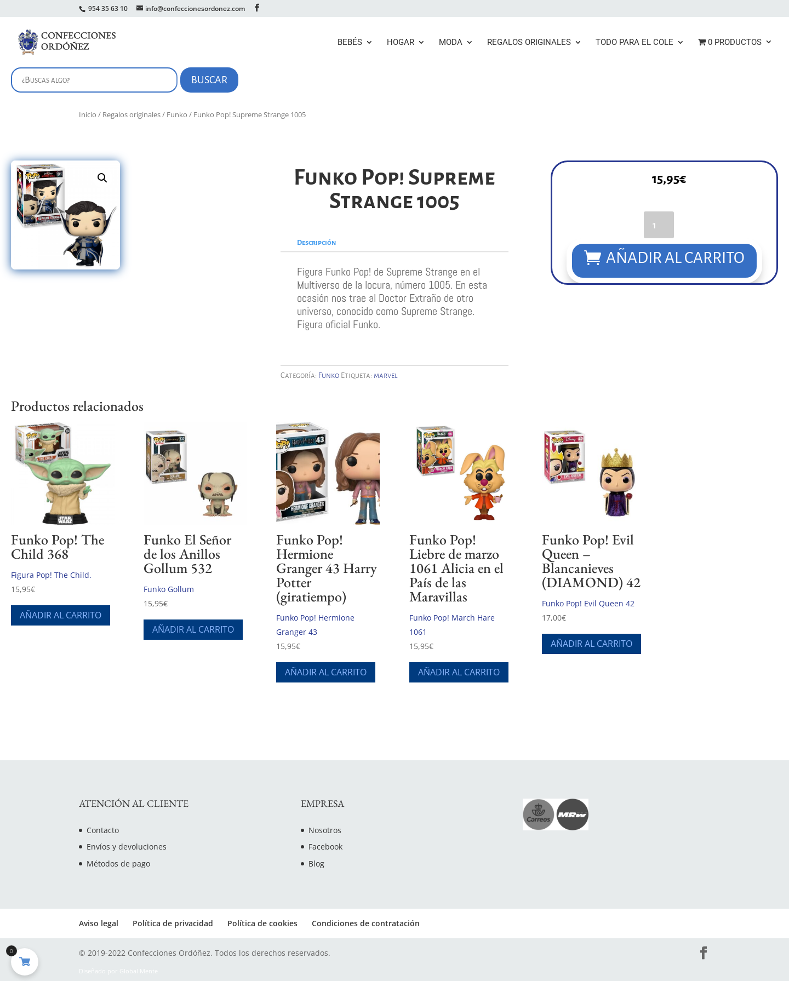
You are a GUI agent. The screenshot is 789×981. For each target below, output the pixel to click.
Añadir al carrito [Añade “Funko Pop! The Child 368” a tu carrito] (60, 615)
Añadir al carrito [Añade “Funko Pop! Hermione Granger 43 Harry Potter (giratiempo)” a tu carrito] (326, 672)
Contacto (103, 830)
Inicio (87, 114)
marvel (386, 375)
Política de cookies (262, 923)
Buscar (209, 79)
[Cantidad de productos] (658, 224)
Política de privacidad (173, 923)
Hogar (400, 42)
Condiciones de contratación (366, 923)
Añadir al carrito (675, 257)
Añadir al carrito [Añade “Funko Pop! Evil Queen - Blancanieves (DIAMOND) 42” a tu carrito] (591, 644)
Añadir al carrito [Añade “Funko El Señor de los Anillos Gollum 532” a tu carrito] (193, 629)
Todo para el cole (634, 42)
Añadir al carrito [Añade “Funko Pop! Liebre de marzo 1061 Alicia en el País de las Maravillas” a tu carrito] (459, 672)
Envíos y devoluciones (127, 846)
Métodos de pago (118, 863)
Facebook (325, 846)
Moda (450, 42)
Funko (177, 114)
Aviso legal (98, 923)
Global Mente (138, 971)
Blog (316, 863)
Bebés (350, 42)
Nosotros (324, 830)
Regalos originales (529, 42)
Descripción (316, 242)
